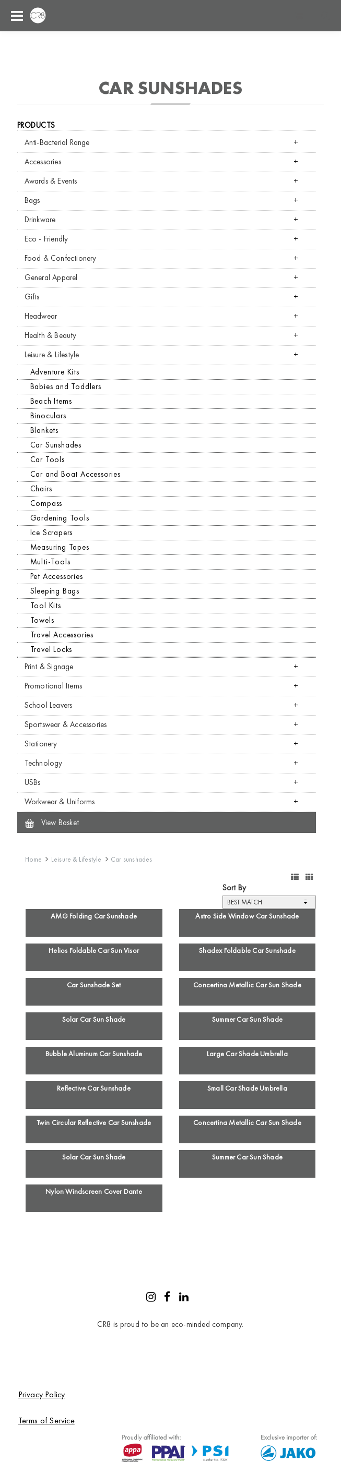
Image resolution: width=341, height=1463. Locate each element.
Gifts (32, 297)
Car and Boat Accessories (75, 474)
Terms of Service (46, 1420)
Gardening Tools (59, 518)
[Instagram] (151, 1298)
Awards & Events (51, 181)
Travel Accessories (61, 635)
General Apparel (51, 277)
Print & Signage (49, 666)
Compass (46, 503)
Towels (42, 620)
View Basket (52, 822)
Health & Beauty (51, 335)
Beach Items (51, 401)
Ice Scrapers (51, 532)
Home (33, 859)
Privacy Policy (41, 1394)
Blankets (44, 430)
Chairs (41, 488)
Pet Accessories (56, 576)
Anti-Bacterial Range (57, 142)
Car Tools (47, 459)
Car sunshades (131, 859)
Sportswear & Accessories (66, 724)
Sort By (234, 887)
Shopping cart (299, 16)
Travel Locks (51, 649)
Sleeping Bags (54, 591)
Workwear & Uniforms (60, 801)
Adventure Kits (54, 372)
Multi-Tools (50, 562)
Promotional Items (53, 686)
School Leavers (49, 705)
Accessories (43, 161)
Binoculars (48, 415)
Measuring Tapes (59, 547)
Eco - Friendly (46, 239)
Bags (32, 200)
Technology (44, 763)
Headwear (41, 316)
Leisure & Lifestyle (52, 354)
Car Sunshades (55, 445)
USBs (33, 782)
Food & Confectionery (61, 258)
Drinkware (40, 219)
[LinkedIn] (184, 1298)
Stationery (41, 744)
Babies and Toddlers (65, 386)
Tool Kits (45, 605)
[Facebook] (167, 1298)
